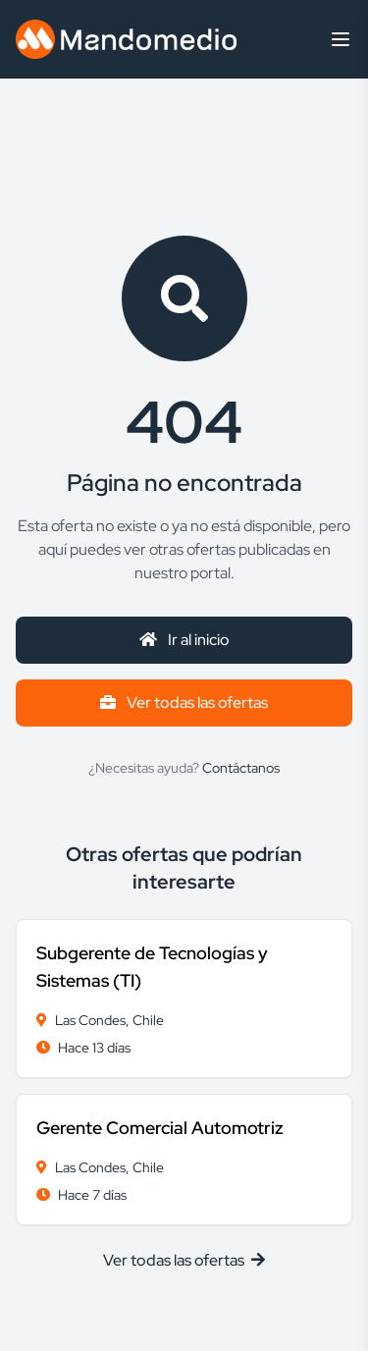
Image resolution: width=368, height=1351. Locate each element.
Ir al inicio (184, 639)
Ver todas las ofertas (184, 702)
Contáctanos (241, 768)
